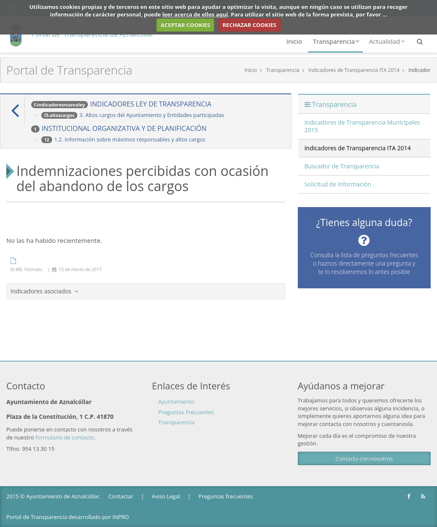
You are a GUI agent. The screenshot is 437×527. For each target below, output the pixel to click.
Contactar (121, 496)
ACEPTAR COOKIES (185, 25)
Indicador (419, 70)
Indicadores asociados (44, 291)
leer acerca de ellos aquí (195, 14)
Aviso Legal (166, 496)
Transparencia (336, 41)
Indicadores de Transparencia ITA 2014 (354, 70)
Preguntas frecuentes (226, 496)
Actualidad (387, 41)
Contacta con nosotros (364, 458)
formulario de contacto (64, 437)
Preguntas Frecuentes (186, 412)
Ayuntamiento (176, 401)
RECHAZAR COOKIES (249, 25)
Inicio (294, 41)
